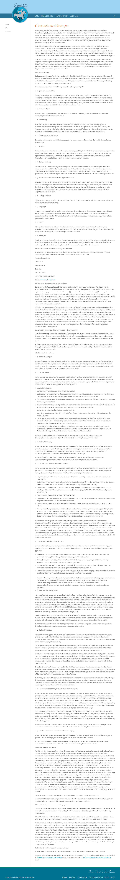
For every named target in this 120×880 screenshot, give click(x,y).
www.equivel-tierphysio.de (48, 280)
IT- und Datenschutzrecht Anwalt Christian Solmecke (96, 857)
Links (6, 28)
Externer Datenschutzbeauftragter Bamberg (49, 857)
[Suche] (113, 15)
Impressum (7, 31)
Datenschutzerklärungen (52, 25)
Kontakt (7, 25)
